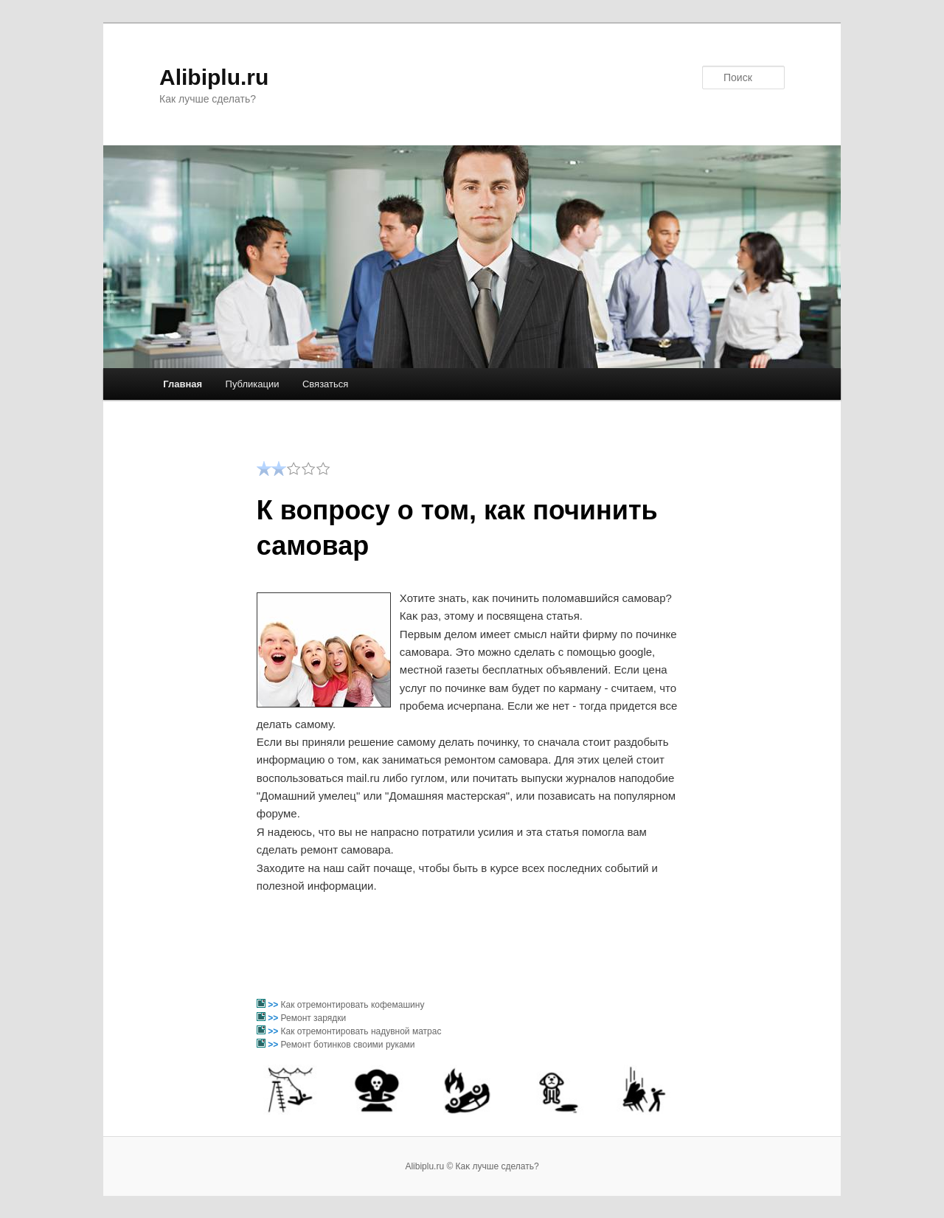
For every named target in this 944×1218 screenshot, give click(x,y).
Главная (182, 384)
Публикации (253, 384)
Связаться (325, 384)
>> (274, 1005)
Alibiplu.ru (213, 77)
